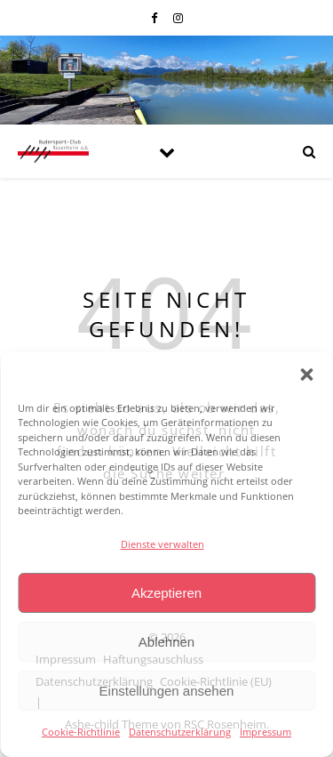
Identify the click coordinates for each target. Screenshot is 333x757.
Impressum (265, 731)
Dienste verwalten (162, 544)
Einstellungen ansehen (166, 690)
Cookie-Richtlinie (81, 731)
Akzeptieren (166, 592)
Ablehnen (166, 641)
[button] (306, 374)
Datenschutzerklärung (180, 731)
